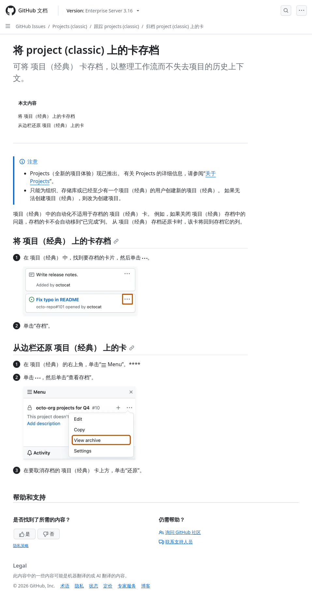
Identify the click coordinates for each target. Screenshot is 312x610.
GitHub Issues (31, 26)
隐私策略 (21, 545)
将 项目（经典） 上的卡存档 (66, 240)
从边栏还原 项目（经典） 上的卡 (73, 347)
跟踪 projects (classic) (116, 26)
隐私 (79, 586)
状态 (93, 586)
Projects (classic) (69, 26)
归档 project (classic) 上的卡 (175, 26)
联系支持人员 (176, 542)
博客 (145, 586)
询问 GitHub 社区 (180, 532)
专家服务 (127, 586)
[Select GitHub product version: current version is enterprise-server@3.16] (103, 11)
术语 (64, 586)
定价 (107, 586)
